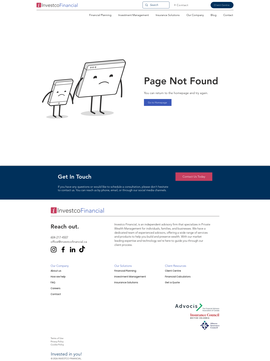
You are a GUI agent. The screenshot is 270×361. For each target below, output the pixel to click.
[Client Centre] (222, 5)
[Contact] (181, 5)
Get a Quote (172, 282)
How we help (58, 276)
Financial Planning (125, 270)
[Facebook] (63, 249)
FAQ (53, 282)
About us (56, 270)
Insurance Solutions (126, 282)
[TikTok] (82, 249)
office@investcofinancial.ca (69, 242)
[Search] (156, 5)
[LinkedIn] (72, 249)
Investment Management (130, 276)
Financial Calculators (178, 276)
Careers (55, 288)
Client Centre (173, 270)
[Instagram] (54, 249)
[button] (195, 15)
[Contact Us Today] (193, 176)
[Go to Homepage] (158, 102)
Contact (56, 294)
